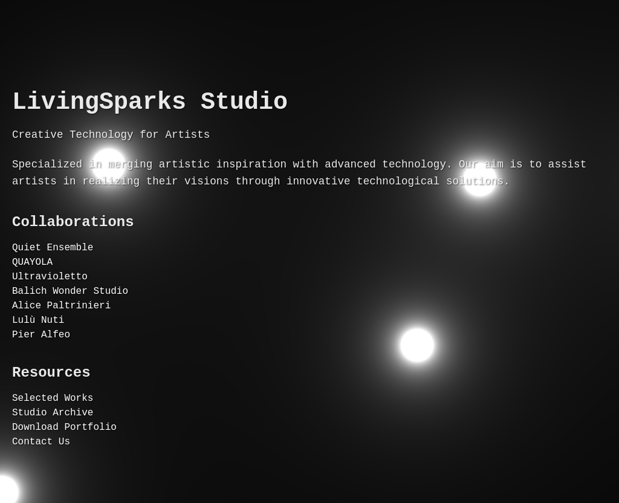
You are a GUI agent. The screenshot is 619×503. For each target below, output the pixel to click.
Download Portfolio (64, 463)
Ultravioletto (50, 292)
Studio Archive (52, 446)
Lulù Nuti (38, 343)
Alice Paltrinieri (61, 326)
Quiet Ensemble (52, 258)
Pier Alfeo (41, 360)
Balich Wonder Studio (70, 309)
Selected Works (52, 429)
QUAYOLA (32, 275)
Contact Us (41, 480)
